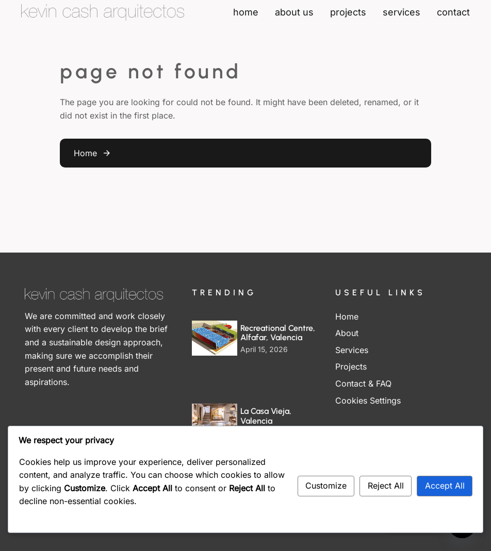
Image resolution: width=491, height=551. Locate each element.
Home (85, 153)
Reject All (386, 485)
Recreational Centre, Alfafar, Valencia (277, 332)
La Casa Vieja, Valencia (265, 415)
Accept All (445, 485)
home (245, 12)
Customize (326, 485)
